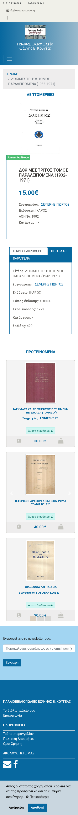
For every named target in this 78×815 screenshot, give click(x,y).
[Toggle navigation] (9, 59)
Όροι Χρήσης (12, 744)
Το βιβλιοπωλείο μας (19, 711)
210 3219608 (12, 3)
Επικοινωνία (12, 715)
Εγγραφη (12, 663)
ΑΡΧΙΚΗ (12, 74)
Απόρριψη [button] (16, 807)
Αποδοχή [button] (37, 807)
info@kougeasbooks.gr (21, 10)
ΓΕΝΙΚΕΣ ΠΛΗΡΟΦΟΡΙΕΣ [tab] (28, 251)
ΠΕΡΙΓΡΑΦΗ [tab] (59, 251)
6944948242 (36, 3)
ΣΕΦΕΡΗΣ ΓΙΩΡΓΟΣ (55, 204)
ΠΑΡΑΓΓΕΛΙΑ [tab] (21, 258)
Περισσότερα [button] (37, 797)
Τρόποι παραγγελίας (18, 734)
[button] (11, 493)
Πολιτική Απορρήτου (19, 739)
